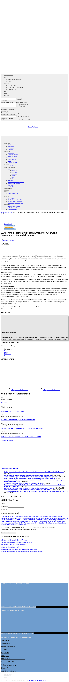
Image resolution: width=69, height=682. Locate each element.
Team (9, 81)
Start (2, 212)
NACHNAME (5, 510)
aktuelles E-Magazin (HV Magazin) (15, 203)
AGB (5, 677)
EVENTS (6, 191)
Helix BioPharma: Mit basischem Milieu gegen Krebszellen (19, 549)
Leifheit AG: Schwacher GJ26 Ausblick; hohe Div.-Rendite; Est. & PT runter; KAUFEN (29, 488)
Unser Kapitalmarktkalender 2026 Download (17, 633)
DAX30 (6, 352)
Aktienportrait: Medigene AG (10, 547)
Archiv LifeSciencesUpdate (14, 206)
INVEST (4, 403)
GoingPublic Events (12, 194)
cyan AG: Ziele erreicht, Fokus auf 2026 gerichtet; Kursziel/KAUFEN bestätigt (27, 489)
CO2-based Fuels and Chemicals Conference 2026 (21, 437)
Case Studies (14, 172)
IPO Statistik (10, 149)
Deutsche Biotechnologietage (12, 411)
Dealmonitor (10, 185)
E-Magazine (6, 196)
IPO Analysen (11, 146)
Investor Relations (12, 159)
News (9, 169)
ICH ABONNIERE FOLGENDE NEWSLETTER (16, 528)
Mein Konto (6, 95)
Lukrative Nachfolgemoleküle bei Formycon (14, 540)
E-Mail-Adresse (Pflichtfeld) (9, 513)
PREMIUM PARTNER (8, 188)
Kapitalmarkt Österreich (13, 154)
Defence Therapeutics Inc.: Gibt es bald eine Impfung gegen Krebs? (22, 551)
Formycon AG (5, 640)
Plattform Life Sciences (15, 87)
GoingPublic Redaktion (8, 241)
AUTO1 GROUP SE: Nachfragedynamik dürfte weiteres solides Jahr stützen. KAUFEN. (30, 478)
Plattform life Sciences (8, 646)
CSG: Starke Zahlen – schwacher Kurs (13, 659)
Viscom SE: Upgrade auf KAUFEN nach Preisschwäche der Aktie (23, 483)
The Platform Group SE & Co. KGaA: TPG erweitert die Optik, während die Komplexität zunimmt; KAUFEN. (36, 491)
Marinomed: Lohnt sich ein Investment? (13, 544)
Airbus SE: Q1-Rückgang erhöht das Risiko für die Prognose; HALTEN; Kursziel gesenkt (30, 476)
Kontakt (5, 93)
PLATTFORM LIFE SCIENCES (9, 167)
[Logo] (7, 140)
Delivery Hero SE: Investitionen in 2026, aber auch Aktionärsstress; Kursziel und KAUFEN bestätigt (34, 472)
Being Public (8, 212)
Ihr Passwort (21, 106)
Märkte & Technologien (17, 178)
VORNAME (4, 506)
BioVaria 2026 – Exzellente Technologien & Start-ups (21, 428)
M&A (13, 177)
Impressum (7, 676)
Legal (9, 157)
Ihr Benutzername (22, 104)
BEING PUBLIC (7, 151)
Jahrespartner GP (10, 229)
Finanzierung (14, 173)
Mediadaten (6, 83)
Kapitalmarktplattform (14, 79)
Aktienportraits (11, 152)
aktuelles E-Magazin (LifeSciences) (15, 201)
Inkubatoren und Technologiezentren (16, 182)
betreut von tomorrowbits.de (37, 680)
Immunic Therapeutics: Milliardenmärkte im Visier (16, 542)
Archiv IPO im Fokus (12, 209)
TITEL (3, 503)
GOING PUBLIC (7, 143)
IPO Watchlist (11, 148)
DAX (5, 350)
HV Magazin (12, 89)
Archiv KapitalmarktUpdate (14, 207)
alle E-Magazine (11, 198)
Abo (5, 91)
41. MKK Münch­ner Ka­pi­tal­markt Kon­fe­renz (18, 420)
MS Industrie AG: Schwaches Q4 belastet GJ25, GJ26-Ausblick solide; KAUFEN (28, 475)
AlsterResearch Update (10, 468)
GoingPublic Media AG (8, 75)
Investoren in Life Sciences (14, 183)
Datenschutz (5, 111)
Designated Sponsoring (8, 665)
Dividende (7, 354)
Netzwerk (6, 190)
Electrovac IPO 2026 (7, 662)
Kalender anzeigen (7, 440)
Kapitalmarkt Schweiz (12, 156)
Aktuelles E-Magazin (12, 162)
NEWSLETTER (7, 204)
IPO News (10, 144)
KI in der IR (4, 668)
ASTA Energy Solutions (8, 671)
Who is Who (10, 180)
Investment (14, 175)
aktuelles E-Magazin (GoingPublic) (15, 199)
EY (5, 355)
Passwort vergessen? (7, 109)
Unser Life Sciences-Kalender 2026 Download (18, 607)
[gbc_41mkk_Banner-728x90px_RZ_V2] (34, 135)
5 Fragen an (14, 170)
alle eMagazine (5, 643)
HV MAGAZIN (8, 227)
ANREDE (4, 500)
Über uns (6, 77)
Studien (9, 161)
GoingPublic (12, 85)
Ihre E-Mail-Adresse (23, 116)
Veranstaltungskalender (13, 193)
